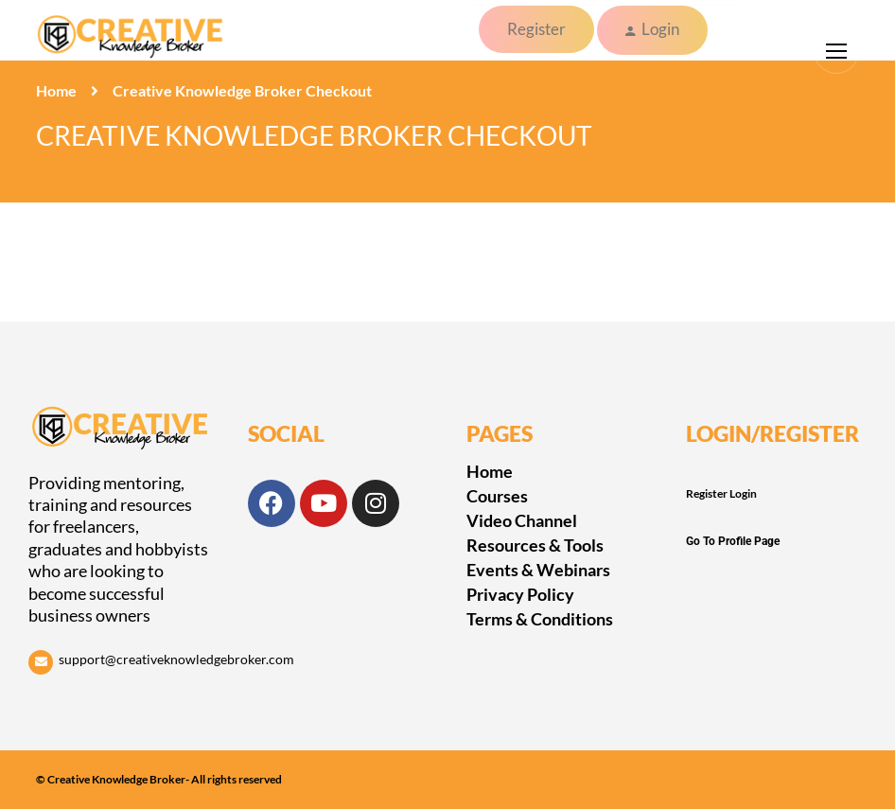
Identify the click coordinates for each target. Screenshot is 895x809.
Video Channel (521, 520)
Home (56, 90)
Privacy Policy (520, 594)
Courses (497, 495)
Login (660, 29)
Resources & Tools (535, 545)
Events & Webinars (538, 569)
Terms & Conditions (539, 618)
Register (536, 29)
